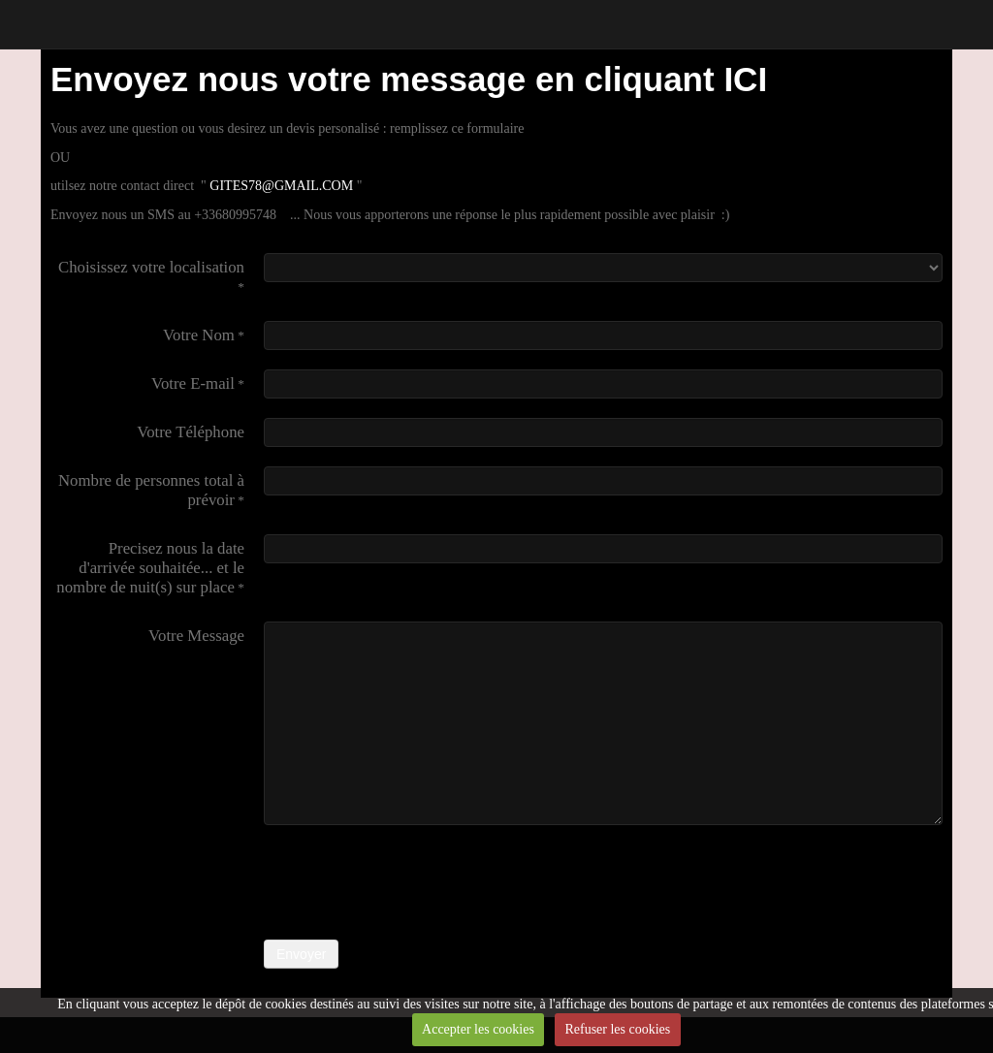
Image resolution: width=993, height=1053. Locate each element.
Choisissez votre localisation (151, 267)
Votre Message (196, 635)
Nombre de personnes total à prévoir (151, 490)
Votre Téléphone (190, 432)
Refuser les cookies (617, 1029)
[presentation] (411, 882)
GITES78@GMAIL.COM (282, 185)
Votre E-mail (193, 383)
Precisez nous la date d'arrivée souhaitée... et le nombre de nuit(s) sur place (150, 567)
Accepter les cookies (478, 1029)
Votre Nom (199, 335)
